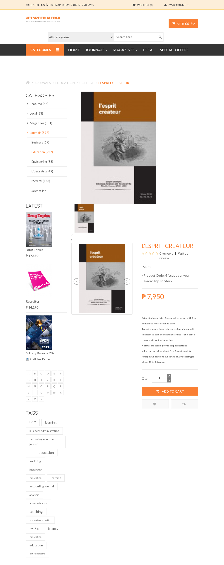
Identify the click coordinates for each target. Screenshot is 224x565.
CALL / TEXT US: (60, 5)
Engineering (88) (42, 161)
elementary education (40, 520)
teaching (36, 511)
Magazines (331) (39, 123)
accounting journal (41, 486)
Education (65, 83)
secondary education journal (42, 442)
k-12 (32, 422)
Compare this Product (184, 403)
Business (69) (40, 142)
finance (53, 528)
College (86, 83)
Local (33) (35, 113)
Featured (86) (37, 104)
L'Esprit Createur (113, 83)
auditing (35, 461)
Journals (42, 83)
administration (38, 503)
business (35, 470)
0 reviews (166, 253)
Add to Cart (170, 391)
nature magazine (37, 553)
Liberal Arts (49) (42, 171)
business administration (44, 431)
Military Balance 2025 (41, 353)
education (46, 452)
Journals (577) (38, 133)
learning (51, 422)
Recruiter (32, 301)
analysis (34, 495)
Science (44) (40, 191)
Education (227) (42, 152)
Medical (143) (41, 181)
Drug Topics (34, 250)
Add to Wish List (154, 403)
